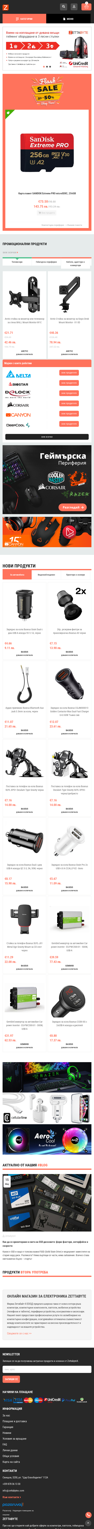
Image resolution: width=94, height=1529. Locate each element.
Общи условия (11, 1456)
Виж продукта (46, 213)
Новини (7, 1433)
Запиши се (11, 1379)
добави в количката (24, 354)
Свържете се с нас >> (19, 1333)
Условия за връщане (14, 1438)
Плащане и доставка (15, 1421)
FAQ (5, 1444)
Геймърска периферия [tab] (46, 262)
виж (69, 372)
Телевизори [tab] (17, 262)
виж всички (10, 252)
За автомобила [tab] (17, 574)
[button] (44, 67)
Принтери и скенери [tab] (75, 574)
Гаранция (8, 1427)
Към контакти (12, 1497)
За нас (6, 1415)
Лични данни (10, 1450)
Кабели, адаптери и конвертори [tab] (75, 264)
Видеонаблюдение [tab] (46, 574)
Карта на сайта (11, 1462)
